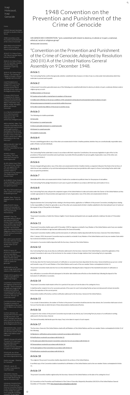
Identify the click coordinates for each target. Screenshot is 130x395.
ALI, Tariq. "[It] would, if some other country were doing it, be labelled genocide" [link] (13, 191)
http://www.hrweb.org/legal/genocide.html (64, 384)
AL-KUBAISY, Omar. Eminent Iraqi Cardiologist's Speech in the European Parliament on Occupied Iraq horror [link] (13, 183)
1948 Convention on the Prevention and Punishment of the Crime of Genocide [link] (13, 40)
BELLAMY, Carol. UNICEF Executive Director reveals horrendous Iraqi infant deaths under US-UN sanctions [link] (12, 242)
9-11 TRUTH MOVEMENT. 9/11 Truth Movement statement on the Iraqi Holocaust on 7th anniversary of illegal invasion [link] (13, 115)
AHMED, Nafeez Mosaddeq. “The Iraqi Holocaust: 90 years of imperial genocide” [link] (11, 156)
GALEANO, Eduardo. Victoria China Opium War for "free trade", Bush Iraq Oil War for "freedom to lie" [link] (13, 376)
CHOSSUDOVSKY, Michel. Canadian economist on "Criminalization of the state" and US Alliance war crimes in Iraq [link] (13, 305)
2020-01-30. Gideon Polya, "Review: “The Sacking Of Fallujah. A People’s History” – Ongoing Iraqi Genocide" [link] (13, 75)
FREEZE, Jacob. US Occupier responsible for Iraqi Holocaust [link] (12, 368)
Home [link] (6, 26)
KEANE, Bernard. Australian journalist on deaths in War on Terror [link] (13, 32)
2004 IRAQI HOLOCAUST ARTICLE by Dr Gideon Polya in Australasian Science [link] (13, 47)
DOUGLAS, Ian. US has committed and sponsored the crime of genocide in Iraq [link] (13, 354)
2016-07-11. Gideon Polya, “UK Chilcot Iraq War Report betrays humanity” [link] (13, 55)
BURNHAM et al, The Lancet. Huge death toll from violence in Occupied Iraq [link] (13, 269)
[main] (77, 18)
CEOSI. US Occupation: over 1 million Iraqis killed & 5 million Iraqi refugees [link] (13, 277)
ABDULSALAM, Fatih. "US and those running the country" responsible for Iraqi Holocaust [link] (13, 147)
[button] (127, 2)
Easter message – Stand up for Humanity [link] (12, 361)
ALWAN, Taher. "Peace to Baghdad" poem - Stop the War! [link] (12, 199)
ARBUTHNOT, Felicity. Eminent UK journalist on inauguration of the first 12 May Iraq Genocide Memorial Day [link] (12, 208)
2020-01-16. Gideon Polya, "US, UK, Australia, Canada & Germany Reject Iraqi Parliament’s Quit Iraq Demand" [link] (13, 64)
